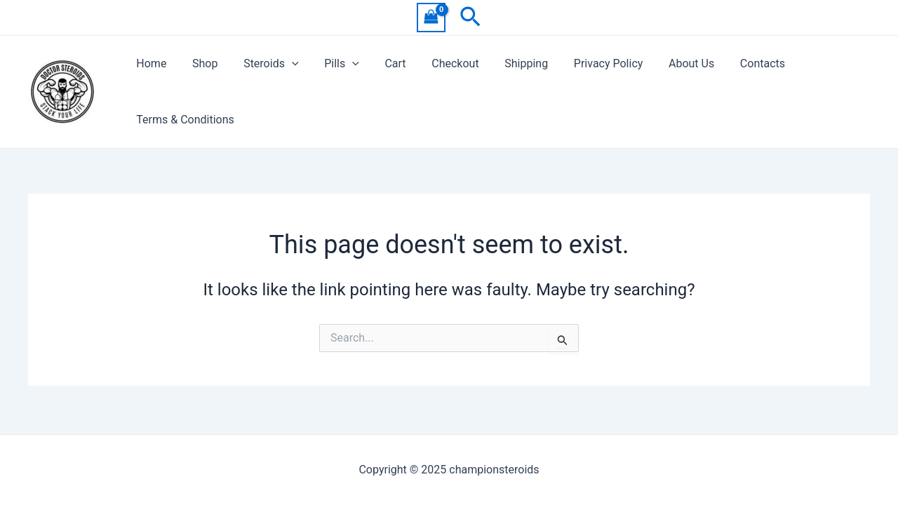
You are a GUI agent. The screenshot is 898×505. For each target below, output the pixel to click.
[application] (283, 64)
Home (150, 63)
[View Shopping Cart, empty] (431, 17)
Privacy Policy (584, 63)
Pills (330, 64)
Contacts (731, 63)
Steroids (262, 64)
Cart (380, 63)
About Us (663, 63)
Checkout (437, 63)
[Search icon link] (470, 18)
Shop (200, 63)
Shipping (505, 63)
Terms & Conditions (184, 119)
